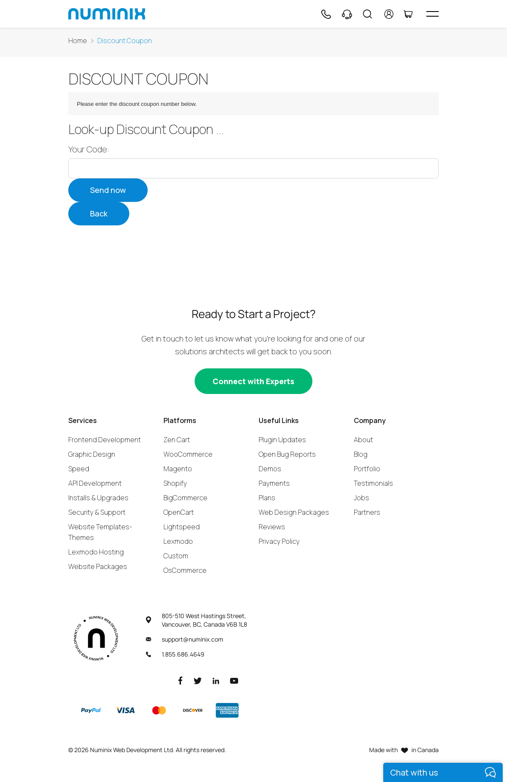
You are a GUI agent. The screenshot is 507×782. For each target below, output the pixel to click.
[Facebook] (180, 680)
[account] (389, 14)
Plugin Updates (282, 439)
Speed (78, 468)
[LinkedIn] (216, 680)
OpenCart (178, 512)
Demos (270, 468)
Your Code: (88, 149)
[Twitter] (197, 680)
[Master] (158, 710)
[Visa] (125, 710)
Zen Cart (176, 439)
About (363, 439)
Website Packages (97, 566)
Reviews (272, 526)
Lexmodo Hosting (96, 552)
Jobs (361, 497)
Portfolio (367, 468)
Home (77, 41)
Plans (267, 497)
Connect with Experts (253, 381)
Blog (360, 454)
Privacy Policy (279, 541)
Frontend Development (104, 439)
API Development (95, 483)
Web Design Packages (294, 512)
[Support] (347, 14)
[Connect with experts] (253, 381)
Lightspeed (181, 526)
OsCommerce (185, 570)
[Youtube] (234, 680)
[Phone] (326, 14)
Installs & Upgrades (98, 497)
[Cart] (408, 14)
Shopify (175, 483)
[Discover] (193, 710)
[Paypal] (91, 710)
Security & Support (96, 512)
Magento (177, 468)
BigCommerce (185, 497)
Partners (367, 512)
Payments (274, 483)
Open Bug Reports (287, 454)
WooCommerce (188, 454)
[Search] (367, 14)
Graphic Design (91, 454)
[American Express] (227, 710)
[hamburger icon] (432, 14)
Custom (175, 555)
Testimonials (373, 483)
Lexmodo (178, 541)
